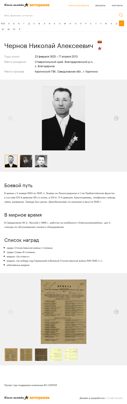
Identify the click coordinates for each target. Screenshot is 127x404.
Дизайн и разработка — (101, 397)
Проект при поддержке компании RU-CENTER (30, 385)
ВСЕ (3, 23)
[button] (116, 118)
